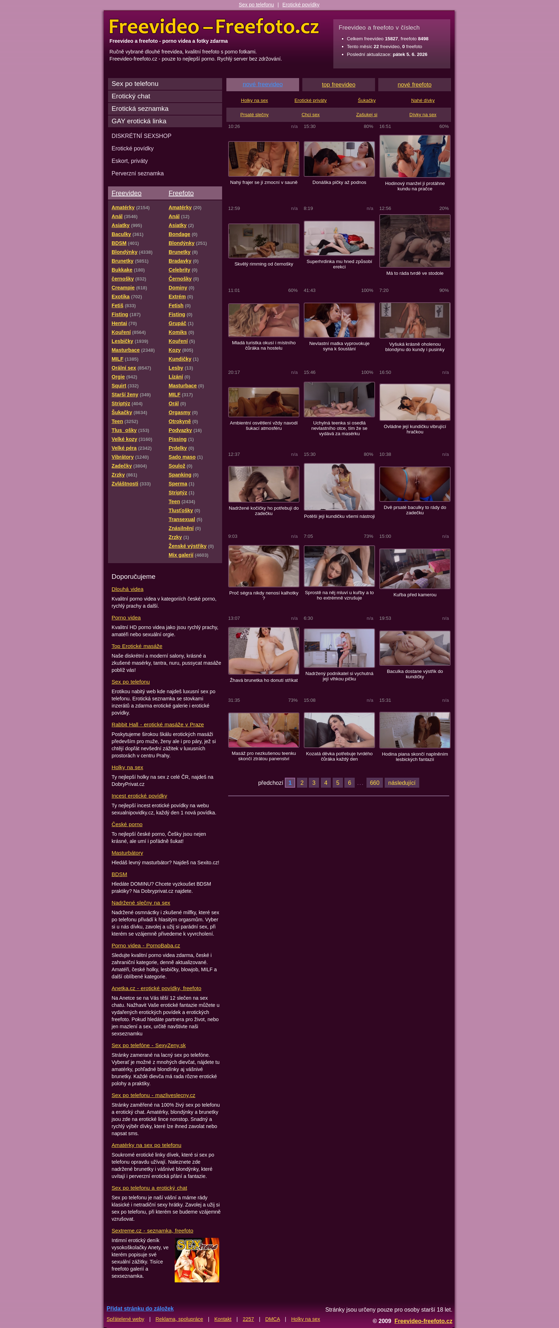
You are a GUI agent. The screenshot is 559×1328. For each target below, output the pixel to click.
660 (375, 782)
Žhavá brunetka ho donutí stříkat (264, 680)
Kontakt (222, 1319)
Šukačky (367, 100)
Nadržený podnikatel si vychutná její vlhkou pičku (340, 676)
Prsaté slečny (254, 114)
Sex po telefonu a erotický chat (149, 1188)
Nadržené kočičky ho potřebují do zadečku (264, 510)
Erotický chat (131, 96)
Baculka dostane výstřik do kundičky (415, 674)
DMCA (272, 1319)
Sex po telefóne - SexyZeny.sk (149, 1045)
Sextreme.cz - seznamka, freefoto (152, 1230)
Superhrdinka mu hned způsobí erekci (339, 264)
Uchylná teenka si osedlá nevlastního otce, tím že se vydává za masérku (339, 428)
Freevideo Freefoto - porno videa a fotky (214, 26)
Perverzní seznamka (138, 173)
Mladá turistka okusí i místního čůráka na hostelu (264, 345)
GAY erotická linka (139, 121)
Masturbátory (127, 853)
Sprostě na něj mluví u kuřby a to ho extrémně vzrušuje (339, 595)
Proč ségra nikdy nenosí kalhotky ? (263, 595)
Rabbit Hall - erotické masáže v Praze (158, 724)
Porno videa (126, 617)
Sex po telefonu (256, 4)
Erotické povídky (300, 4)
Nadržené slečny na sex (141, 903)
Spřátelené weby (125, 1319)
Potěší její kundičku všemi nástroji (339, 516)
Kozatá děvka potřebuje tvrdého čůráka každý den (339, 756)
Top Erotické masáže (137, 646)
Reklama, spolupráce (179, 1319)
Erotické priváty (310, 100)
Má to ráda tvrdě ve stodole (414, 273)
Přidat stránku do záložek (140, 1309)
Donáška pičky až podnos (339, 182)
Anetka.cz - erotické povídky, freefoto (156, 988)
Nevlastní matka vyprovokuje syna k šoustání (339, 346)
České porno (127, 824)
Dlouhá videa (127, 589)
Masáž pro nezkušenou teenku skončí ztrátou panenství (264, 756)
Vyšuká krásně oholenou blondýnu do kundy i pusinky (415, 346)
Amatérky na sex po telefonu (146, 1145)
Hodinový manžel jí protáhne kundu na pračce (415, 186)
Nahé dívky (423, 100)
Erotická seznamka (140, 108)
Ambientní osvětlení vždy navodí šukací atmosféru (264, 425)
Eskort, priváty (130, 161)
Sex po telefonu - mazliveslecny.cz (153, 1095)
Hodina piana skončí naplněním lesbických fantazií (415, 756)
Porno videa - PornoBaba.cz (146, 945)
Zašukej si (367, 114)
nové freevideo (263, 84)
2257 (248, 1319)
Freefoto (181, 193)
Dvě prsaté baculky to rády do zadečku (415, 510)
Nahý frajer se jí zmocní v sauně (263, 182)
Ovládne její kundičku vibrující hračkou (415, 429)
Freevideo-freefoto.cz (423, 1321)
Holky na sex (127, 767)
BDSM (119, 874)
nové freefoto (415, 84)
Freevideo (127, 193)
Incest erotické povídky (139, 796)
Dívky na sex (422, 114)
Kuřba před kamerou (415, 594)
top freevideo (338, 84)
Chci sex (311, 114)
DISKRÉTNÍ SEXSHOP (141, 136)
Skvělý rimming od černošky (264, 264)
